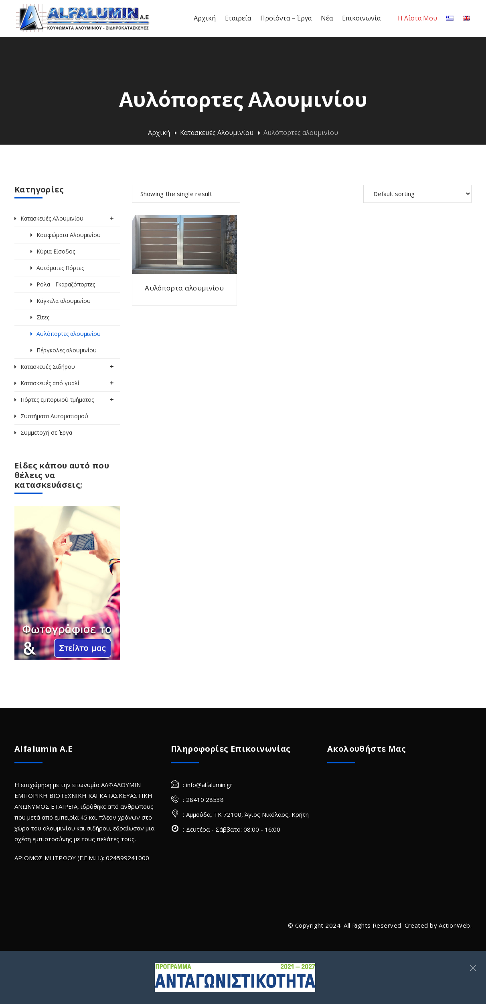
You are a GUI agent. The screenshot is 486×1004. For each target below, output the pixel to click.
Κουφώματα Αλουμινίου (68, 235)
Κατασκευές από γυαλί (49, 383)
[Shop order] (417, 194)
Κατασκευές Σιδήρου (47, 366)
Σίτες (42, 317)
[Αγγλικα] (466, 18)
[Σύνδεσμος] (235, 977)
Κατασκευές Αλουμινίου (216, 132)
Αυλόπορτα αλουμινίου (184, 287)
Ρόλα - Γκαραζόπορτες (65, 284)
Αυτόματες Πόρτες (60, 268)
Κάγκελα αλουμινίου (63, 301)
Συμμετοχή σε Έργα (46, 432)
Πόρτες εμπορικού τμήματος (57, 399)
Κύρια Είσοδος (55, 251)
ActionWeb (454, 925)
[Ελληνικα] (450, 18)
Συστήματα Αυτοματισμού (54, 416)
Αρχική (159, 132)
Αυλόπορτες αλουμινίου (68, 333)
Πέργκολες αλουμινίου (66, 350)
